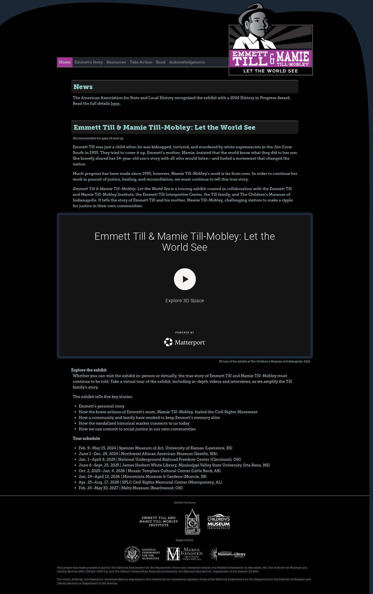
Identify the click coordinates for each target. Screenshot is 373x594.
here (115, 103)
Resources (116, 62)
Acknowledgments (187, 62)
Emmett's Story (88, 62)
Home (65, 62)
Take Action (141, 62)
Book (161, 62)
